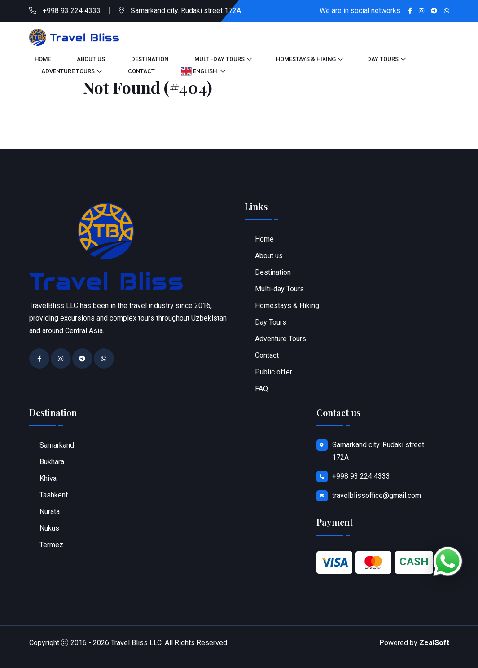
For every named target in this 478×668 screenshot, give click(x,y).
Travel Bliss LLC (136, 642)
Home (43, 59)
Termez (51, 545)
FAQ (261, 388)
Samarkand (56, 445)
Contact (141, 71)
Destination (149, 59)
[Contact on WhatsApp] (446, 11)
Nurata (49, 511)
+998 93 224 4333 (72, 10)
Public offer (273, 372)
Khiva (48, 478)
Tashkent (53, 495)
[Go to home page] (74, 36)
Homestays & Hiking (306, 59)
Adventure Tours (68, 71)
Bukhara (51, 461)
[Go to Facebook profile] (410, 11)
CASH (414, 561)
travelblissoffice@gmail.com (376, 495)
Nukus (49, 528)
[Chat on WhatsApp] (448, 561)
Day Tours (383, 59)
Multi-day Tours (219, 59)
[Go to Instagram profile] (421, 11)
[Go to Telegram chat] (434, 11)
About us (91, 59)
